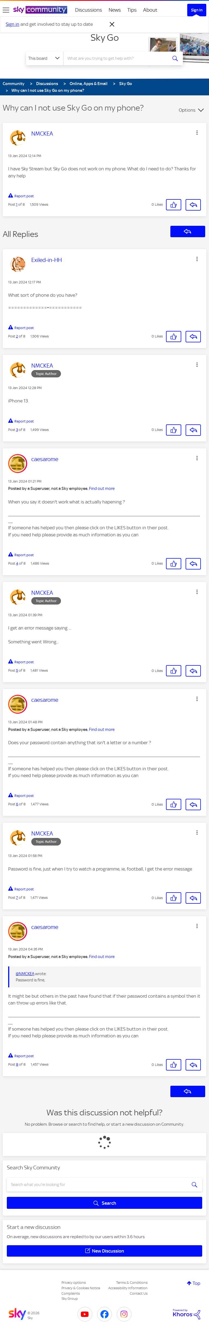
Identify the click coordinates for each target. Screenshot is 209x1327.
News (115, 10)
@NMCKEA (25, 973)
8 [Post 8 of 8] (17, 1064)
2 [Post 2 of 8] (17, 336)
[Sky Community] (40, 10)
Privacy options (74, 1283)
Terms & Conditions (131, 1283)
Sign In (196, 10)
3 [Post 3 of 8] (17, 430)
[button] (197, 132)
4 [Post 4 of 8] (17, 563)
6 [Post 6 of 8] (17, 804)
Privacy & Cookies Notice (81, 1288)
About (150, 10)
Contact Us (138, 1293)
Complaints (71, 1293)
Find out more (102, 488)
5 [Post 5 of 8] (17, 670)
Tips (132, 10)
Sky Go (105, 37)
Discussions (88, 10)
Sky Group (70, 1299)
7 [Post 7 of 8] (17, 898)
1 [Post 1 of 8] (16, 204)
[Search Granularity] (44, 58)
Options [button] (187, 110)
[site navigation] (6, 10)
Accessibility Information (127, 1288)
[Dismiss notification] (112, 24)
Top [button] (196, 1283)
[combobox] (117, 58)
